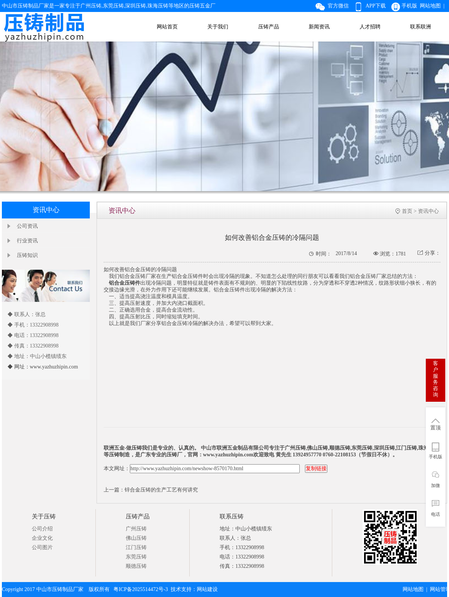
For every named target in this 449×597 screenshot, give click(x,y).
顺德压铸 (136, 566)
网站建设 (207, 589)
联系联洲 (420, 27)
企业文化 (42, 538)
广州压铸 (136, 529)
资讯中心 (428, 211)
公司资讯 (27, 226)
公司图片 (42, 547)
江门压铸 (136, 547)
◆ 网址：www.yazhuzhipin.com (42, 367)
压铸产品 (268, 27)
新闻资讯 (319, 27)
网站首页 (167, 27)
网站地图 (413, 589)
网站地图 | (433, 6)
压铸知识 (27, 255)
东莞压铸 (136, 557)
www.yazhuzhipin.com (228, 454)
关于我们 (217, 27)
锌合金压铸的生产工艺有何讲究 (161, 490)
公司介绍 (42, 529)
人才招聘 (370, 27)
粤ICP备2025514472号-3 (140, 589)
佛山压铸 (136, 538)
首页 (407, 211)
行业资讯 (27, 241)
